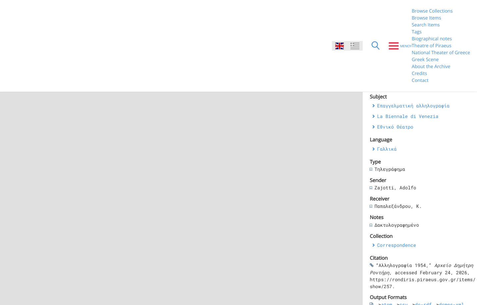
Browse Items (426, 18)
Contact (420, 80)
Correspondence (396, 245)
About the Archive (431, 66)
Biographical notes (432, 39)
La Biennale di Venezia (407, 116)
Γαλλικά (387, 149)
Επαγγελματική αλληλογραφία (413, 105)
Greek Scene (425, 60)
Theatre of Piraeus (431, 46)
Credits (419, 73)
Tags (417, 32)
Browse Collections (432, 11)
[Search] (376, 46)
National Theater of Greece (441, 53)
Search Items (426, 25)
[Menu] (398, 46)
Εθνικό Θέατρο (395, 127)
